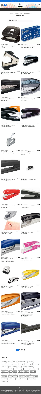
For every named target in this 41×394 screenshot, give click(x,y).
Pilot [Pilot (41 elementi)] (19, 374)
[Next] (23, 350)
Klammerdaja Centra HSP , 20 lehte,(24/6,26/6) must (8, 180)
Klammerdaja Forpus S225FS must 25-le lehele (28, 206)
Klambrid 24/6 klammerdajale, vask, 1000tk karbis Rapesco (28, 46)
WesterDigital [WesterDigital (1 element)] (31, 378)
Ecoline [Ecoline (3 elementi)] (16, 364)
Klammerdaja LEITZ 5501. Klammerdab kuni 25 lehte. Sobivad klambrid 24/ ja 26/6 (7, 260)
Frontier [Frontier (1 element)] (4, 369)
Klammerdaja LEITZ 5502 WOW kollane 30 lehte (27, 287)
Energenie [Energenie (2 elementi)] (36, 364)
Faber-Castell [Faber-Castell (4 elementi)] (12, 366)
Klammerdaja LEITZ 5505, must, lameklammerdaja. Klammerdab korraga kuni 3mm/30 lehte (27, 314)
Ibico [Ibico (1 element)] (31, 369)
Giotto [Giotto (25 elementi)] (10, 369)
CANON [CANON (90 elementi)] (30, 361)
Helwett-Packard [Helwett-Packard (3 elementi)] (18, 369)
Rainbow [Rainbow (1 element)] (25, 374)
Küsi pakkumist (20, 9)
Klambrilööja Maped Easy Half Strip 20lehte (28, 99)
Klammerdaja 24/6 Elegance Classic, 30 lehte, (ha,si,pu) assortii (27, 153)
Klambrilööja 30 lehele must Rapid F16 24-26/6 (27, 73)
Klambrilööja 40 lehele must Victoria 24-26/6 (7, 99)
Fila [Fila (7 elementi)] (18, 366)
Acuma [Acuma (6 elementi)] (4, 361)
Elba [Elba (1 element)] (22, 364)
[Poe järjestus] (20, 20)
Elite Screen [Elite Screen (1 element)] (28, 364)
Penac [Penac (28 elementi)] (13, 374)
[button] (2, 5)
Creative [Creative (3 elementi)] (10, 364)
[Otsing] (5, 5)
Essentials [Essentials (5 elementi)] (5, 366)
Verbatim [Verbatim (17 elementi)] (12, 378)
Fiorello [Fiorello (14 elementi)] (30, 366)
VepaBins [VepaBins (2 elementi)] (4, 378)
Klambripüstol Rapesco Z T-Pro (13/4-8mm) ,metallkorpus (8, 152)
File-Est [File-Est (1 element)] (24, 366)
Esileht (11, 13)
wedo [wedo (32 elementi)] (24, 378)
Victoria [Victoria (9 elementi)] (18, 378)
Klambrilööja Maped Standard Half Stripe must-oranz (8, 126)
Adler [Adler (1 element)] (9, 361)
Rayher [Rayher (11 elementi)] (31, 374)
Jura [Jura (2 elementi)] (36, 369)
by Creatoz (20, 388)
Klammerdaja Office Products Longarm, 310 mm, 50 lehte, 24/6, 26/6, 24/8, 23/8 (28, 343)
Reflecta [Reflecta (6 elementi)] (4, 376)
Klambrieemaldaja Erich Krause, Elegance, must (8, 73)
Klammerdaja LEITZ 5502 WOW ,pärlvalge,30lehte (7, 287)
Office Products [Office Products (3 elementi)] (6, 374)
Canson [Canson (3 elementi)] (4, 364)
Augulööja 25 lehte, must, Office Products (8, 46)
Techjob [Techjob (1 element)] (35, 376)
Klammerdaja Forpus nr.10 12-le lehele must (28, 180)
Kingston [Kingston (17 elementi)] (4, 371)
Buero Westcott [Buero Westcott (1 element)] (22, 361)
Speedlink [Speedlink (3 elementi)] (22, 376)
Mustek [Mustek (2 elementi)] (26, 371)
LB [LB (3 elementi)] (10, 371)
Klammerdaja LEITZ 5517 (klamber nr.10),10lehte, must (8, 342)
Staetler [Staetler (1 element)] (28, 376)
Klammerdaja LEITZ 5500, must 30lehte (27, 233)
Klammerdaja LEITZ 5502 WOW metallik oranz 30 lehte (7, 313)
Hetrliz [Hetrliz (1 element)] (26, 369)
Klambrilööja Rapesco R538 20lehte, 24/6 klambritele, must (28, 126)
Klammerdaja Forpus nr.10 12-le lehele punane (8, 206)
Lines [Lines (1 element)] (15, 371)
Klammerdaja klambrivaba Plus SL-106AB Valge (7, 233)
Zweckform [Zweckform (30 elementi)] (5, 381)
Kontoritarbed (18, 13)
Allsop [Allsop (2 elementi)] (15, 361)
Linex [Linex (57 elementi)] (20, 371)
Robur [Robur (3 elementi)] (10, 376)
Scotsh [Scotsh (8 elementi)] (16, 376)
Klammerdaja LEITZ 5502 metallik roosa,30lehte (27, 259)
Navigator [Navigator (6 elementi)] (33, 371)
